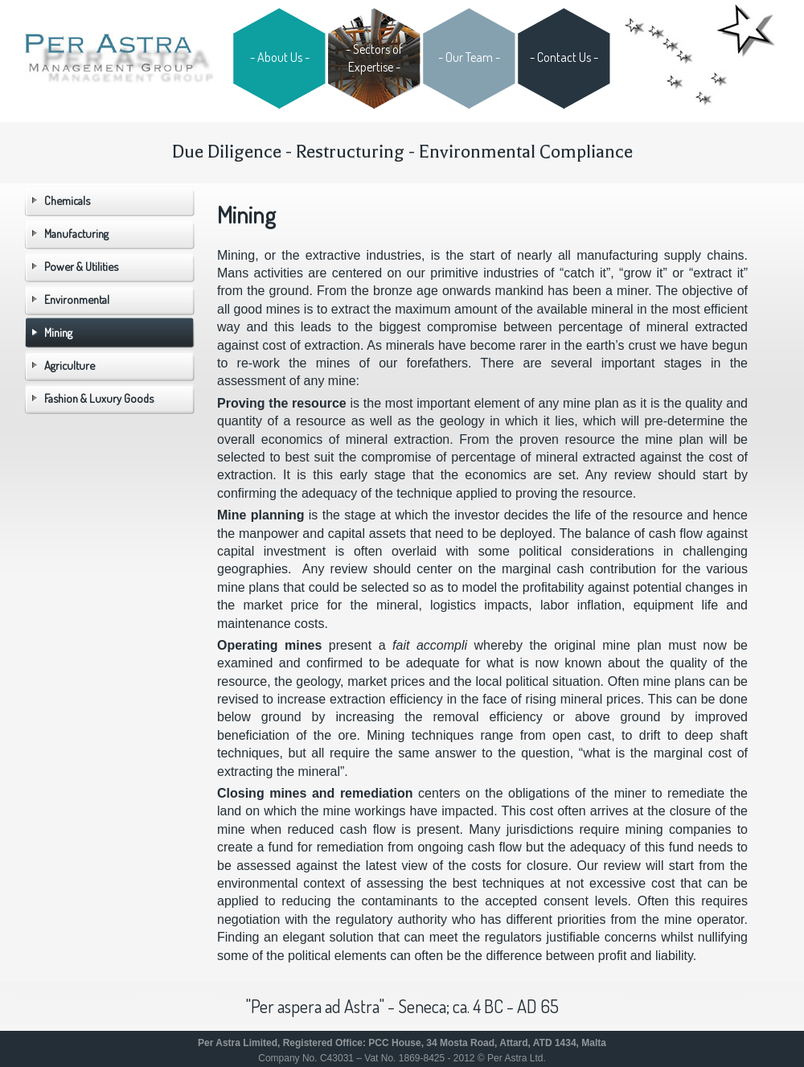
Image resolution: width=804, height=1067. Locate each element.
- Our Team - (469, 57)
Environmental (76, 299)
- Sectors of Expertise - (374, 58)
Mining (58, 332)
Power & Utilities (81, 266)
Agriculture (69, 365)
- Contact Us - (564, 57)
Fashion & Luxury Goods (99, 398)
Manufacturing (76, 233)
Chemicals (67, 200)
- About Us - (280, 57)
